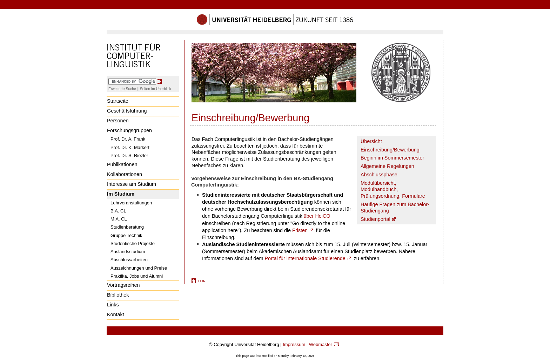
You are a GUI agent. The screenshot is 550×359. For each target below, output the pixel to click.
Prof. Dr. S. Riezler (129, 155)
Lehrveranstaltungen (131, 202)
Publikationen (122, 164)
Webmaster (320, 344)
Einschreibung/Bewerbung (390, 150)
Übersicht (371, 141)
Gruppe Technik (126, 235)
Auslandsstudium (127, 251)
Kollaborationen (124, 174)
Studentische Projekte (132, 243)
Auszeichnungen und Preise (138, 268)
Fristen (300, 230)
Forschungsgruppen (129, 130)
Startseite (117, 101)
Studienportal (375, 219)
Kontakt (115, 314)
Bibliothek (118, 295)
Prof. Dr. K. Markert (129, 147)
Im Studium (120, 194)
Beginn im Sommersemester (392, 158)
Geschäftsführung (127, 111)
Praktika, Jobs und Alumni (136, 276)
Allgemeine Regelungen (387, 166)
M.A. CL (118, 219)
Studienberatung (127, 227)
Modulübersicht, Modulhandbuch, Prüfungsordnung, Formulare (393, 189)
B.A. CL (118, 211)
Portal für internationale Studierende (304, 258)
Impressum (294, 344)
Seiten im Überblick (155, 89)
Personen (118, 120)
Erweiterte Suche (122, 89)
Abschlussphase (379, 174)
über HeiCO (317, 216)
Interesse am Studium (131, 184)
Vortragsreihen (123, 285)
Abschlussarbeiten (129, 259)
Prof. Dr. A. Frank (127, 139)
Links (113, 304)
